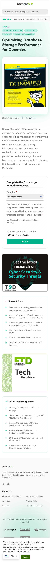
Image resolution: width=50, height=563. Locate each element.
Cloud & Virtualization (13, 30)
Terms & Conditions (34, 496)
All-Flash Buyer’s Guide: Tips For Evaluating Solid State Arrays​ (23, 431)
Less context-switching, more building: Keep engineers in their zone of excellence (25, 309)
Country (12, 192)
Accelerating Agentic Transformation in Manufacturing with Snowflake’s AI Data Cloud (26, 316)
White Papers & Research (24, 34)
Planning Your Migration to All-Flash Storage (24, 409)
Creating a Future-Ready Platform (27, 19)
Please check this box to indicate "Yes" (24, 221)
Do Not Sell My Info (34, 506)
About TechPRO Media (11, 496)
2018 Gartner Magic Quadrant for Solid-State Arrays (26, 439)
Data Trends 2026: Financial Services (25, 337)
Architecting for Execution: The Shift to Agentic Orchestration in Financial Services (25, 324)
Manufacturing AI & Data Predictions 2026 (25, 331)
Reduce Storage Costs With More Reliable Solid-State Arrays (23, 424)
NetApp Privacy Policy (17, 234)
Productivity (31, 30)
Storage (7, 34)
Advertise (6, 501)
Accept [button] (25, 557)
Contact (5, 506)
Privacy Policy (32, 501)
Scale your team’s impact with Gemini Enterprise (25, 343)
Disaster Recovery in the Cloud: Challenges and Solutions (22, 446)
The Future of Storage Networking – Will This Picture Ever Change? (26, 416)
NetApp (6, 27)
